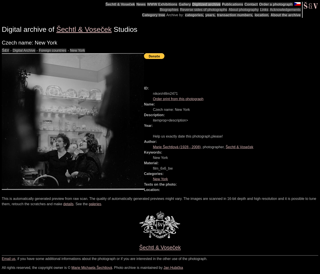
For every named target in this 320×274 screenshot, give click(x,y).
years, (210, 15)
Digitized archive (206, 4)
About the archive (286, 15)
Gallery (185, 4)
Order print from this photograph (178, 99)
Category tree (153, 15)
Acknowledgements (285, 10)
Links (264, 10)
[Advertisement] (225, 71)
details (68, 204)
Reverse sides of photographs (203, 10)
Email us (8, 259)
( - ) (177, 147)
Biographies (169, 10)
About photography (244, 10)
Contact (251, 4)
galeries (95, 204)
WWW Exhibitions (162, 4)
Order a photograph (275, 4)
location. (262, 15)
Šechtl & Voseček (120, 4)
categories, (194, 15)
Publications (232, 4)
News (141, 4)
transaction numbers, (235, 15)
